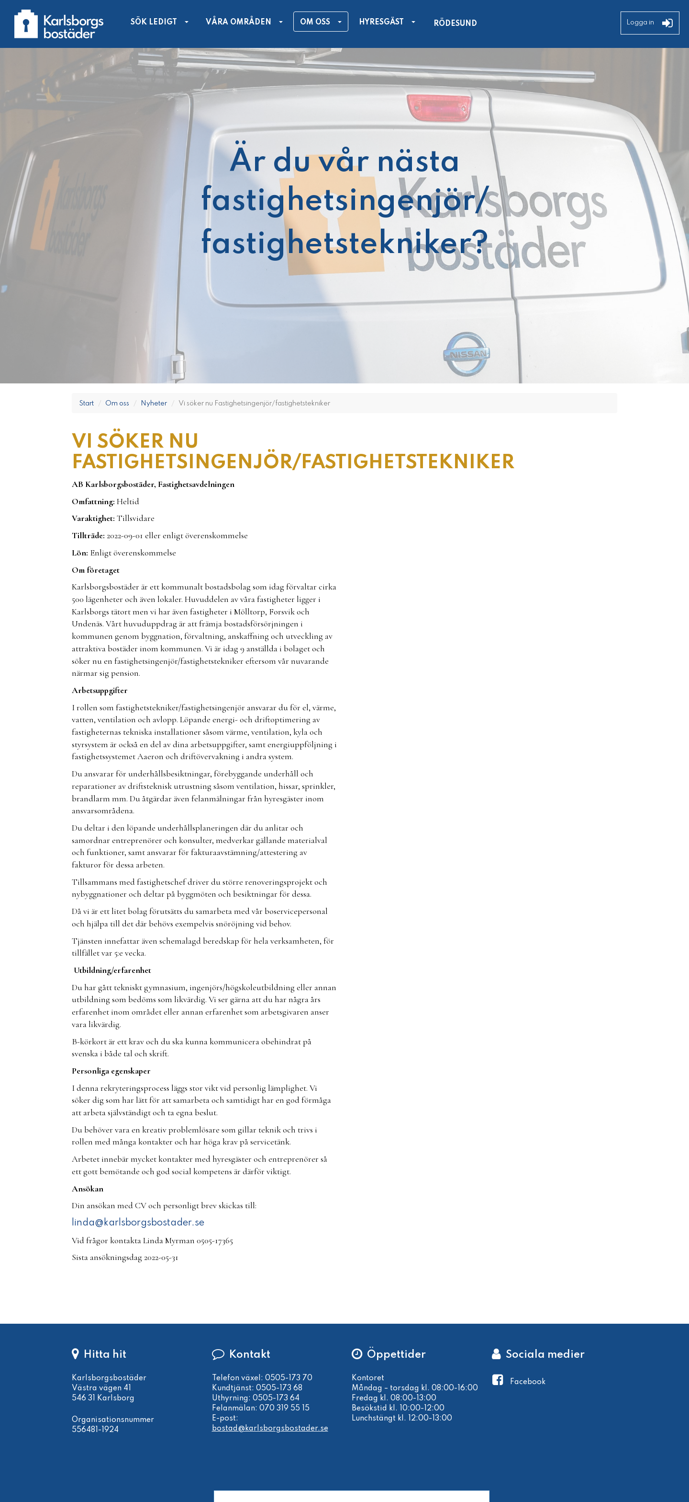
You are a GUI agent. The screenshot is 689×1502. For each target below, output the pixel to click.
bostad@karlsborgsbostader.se (270, 1429)
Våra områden (238, 22)
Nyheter (154, 403)
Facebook (527, 1382)
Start (86, 403)
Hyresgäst (381, 22)
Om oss (315, 22)
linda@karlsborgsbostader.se (138, 1223)
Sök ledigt (154, 22)
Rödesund (455, 24)
